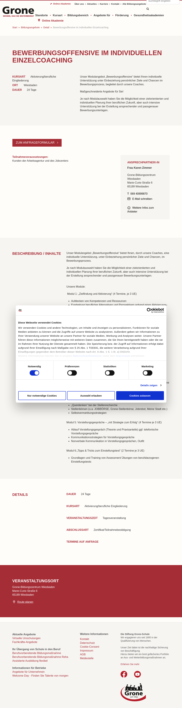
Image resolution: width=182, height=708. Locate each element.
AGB (83, 654)
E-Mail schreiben (142, 198)
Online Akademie (53, 20)
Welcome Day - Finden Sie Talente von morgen (40, 675)
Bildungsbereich (77, 15)
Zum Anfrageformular (35, 142)
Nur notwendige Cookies (42, 395)
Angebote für (102, 15)
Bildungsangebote (30, 27)
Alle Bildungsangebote (134, 4)
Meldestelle (87, 658)
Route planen (25, 602)
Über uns (79, 4)
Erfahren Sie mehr (130, 664)
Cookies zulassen (140, 395)
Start (14, 27)
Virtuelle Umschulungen (26, 638)
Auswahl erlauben (91, 395)
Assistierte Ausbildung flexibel (30, 660)
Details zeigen (148, 385)
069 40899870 (139, 193)
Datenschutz (87, 642)
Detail (46, 27)
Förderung (122, 15)
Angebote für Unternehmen (28, 671)
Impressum (123, 355)
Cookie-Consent (89, 646)
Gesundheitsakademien (149, 15)
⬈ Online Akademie (60, 4)
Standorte (41, 15)
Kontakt (115, 4)
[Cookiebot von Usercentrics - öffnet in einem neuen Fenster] (149, 310)
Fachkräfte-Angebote (24, 642)
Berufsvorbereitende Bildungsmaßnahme (36, 653)
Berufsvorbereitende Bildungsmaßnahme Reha (40, 657)
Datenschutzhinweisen (87, 355)
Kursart (57, 15)
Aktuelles (92, 4)
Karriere (104, 4)
